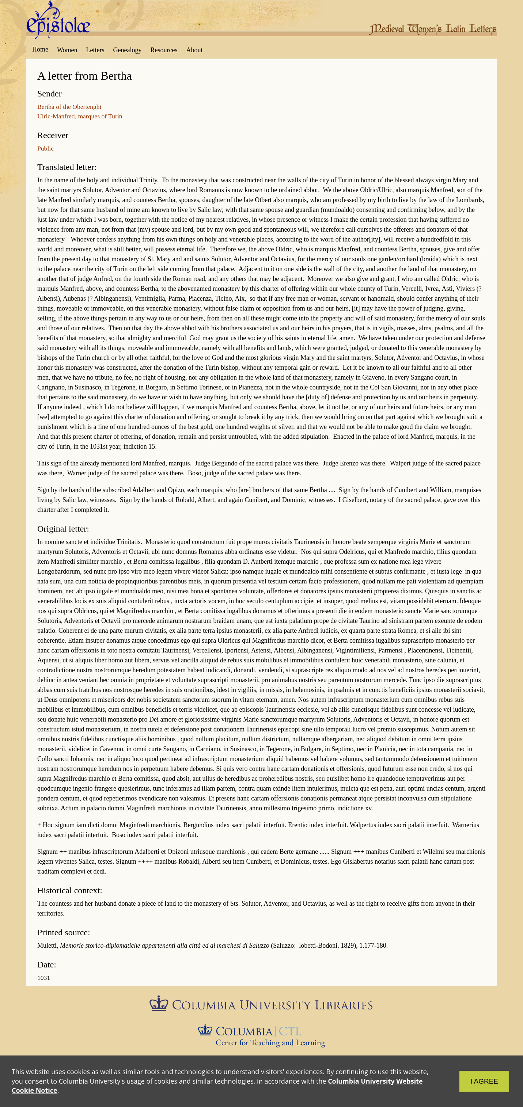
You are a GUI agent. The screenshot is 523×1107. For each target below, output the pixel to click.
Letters (95, 50)
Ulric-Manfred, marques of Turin (79, 116)
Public (45, 148)
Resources (164, 50)
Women (67, 50)
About (194, 50)
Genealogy (127, 50)
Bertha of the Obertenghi (69, 106)
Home (40, 49)
